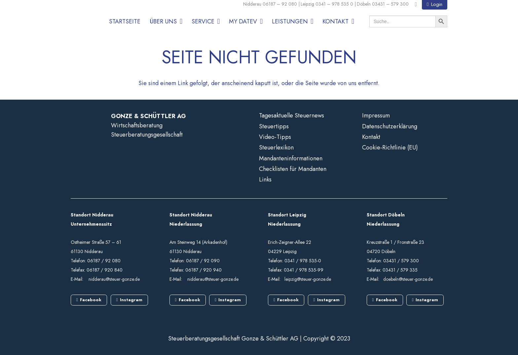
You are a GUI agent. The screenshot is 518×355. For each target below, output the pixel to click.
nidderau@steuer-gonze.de (114, 279)
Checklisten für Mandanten (292, 169)
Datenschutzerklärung (389, 126)
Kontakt (371, 137)
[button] (179, 21)
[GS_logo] (82, 17)
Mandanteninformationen (290, 158)
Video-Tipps (275, 137)
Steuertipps (274, 126)
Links (265, 179)
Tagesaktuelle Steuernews (291, 115)
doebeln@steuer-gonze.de (408, 279)
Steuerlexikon (276, 147)
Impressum (376, 115)
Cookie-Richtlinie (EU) (390, 147)
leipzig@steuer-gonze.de (307, 279)
